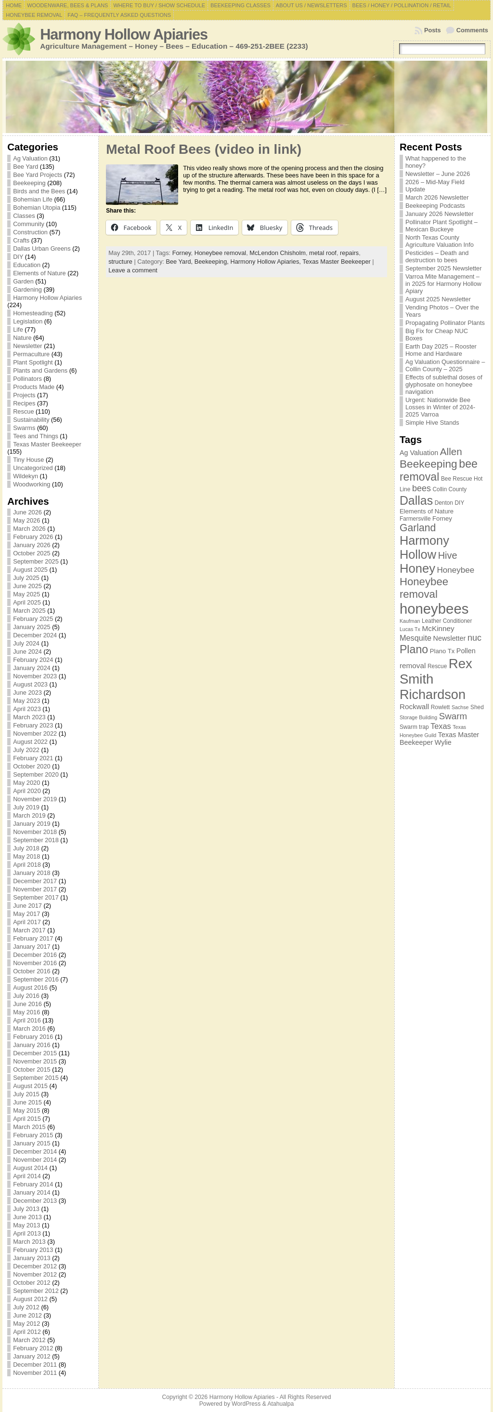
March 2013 (29, 1241)
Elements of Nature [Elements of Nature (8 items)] (427, 511)
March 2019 (29, 815)
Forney (181, 252)
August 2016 (30, 987)
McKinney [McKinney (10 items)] (438, 628)
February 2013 (33, 1249)
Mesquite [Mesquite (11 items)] (415, 637)
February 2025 (33, 618)
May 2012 (26, 1323)
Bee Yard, (180, 261)
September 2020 (36, 774)
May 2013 (26, 1225)
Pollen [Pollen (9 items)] (466, 651)
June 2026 (27, 512)
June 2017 (27, 905)
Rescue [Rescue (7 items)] (437, 666)
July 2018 (26, 848)
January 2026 (32, 545)
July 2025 (26, 577)
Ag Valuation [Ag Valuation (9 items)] (419, 453)
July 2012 (26, 1307)
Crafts (21, 240)
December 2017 (35, 881)
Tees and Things (35, 436)
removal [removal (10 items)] (413, 665)
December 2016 (35, 954)
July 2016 (26, 995)
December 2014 (35, 1151)
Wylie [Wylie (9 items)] (443, 742)
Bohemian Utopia (36, 207)
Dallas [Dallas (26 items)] (416, 500)
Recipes (24, 403)
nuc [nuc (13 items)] (474, 638)
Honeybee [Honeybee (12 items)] (456, 570)
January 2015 (32, 1143)
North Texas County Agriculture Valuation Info (439, 241)
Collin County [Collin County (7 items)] (450, 489)
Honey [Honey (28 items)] (417, 568)
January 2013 (32, 1258)
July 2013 (26, 1208)
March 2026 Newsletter (437, 197)
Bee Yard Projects (37, 174)
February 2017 (33, 938)
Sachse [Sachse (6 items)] (460, 707)
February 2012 (33, 1348)
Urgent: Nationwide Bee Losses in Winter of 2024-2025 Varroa (440, 407)
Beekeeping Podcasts (435, 205)
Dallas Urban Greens (42, 248)
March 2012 (29, 1340)
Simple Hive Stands (432, 422)
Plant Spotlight (33, 362)
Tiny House (28, 459)
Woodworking (31, 484)
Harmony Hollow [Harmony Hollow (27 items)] (424, 547)
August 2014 (30, 1167)
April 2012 (27, 1331)
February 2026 (33, 536)
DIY (18, 256)
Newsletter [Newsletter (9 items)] (449, 638)
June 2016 (27, 1004)
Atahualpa (280, 1403)
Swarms (24, 427)
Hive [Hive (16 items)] (447, 555)
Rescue (23, 411)
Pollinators (27, 378)
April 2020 (27, 790)
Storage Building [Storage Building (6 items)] (418, 717)
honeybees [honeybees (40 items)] (434, 609)
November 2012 (35, 1274)
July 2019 (26, 807)
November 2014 (35, 1159)
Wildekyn (25, 476)
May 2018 (26, 856)
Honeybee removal (220, 252)
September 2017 (36, 897)
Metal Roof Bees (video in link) (203, 149)
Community (28, 224)
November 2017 (35, 889)
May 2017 (26, 913)
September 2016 (36, 979)
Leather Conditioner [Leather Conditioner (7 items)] (447, 621)
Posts (432, 30)
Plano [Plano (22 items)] (414, 649)
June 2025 (27, 586)
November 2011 (35, 1372)
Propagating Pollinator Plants (445, 322)
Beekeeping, (213, 261)
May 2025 (26, 594)
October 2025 (32, 553)
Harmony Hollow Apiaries (124, 34)
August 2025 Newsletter (438, 299)
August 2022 (30, 741)
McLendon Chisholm (277, 252)
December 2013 (35, 1200)
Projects (24, 395)
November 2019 (35, 799)
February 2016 (33, 1036)
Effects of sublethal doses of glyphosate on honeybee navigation (443, 384)
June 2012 (27, 1315)
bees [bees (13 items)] (421, 488)
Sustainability (31, 419)
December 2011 (35, 1364)
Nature (22, 337)
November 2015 (35, 1061)
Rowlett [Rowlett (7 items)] (440, 707)
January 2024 (32, 668)
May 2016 (26, 1012)
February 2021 (33, 758)
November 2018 (35, 831)
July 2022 (26, 749)
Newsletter (27, 346)
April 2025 (27, 602)
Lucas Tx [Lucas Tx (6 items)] (410, 629)
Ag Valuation (30, 158)
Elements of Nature (39, 273)
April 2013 (27, 1233)
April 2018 (27, 864)
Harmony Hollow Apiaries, (266, 261)
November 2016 (35, 963)
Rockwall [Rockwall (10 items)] (414, 706)
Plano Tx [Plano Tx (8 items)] (442, 651)
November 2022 (35, 733)
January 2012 (32, 1356)
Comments (472, 30)
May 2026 (26, 520)
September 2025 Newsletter (443, 268)
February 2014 (33, 1184)
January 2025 (32, 627)
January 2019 (32, 823)
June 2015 (27, 1102)
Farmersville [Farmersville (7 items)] (415, 518)
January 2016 (32, 1045)
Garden (23, 281)
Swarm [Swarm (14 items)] (453, 716)
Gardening (27, 289)
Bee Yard (25, 166)
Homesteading (33, 313)
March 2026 (29, 528)
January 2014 (32, 1192)
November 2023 (35, 676)
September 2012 (36, 1290)
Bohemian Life (32, 199)
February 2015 (33, 1135)
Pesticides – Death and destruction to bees (437, 256)
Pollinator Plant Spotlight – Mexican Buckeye (441, 225)
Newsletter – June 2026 (437, 173)
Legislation (27, 321)
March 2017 (29, 930)
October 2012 (32, 1282)
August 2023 (30, 684)
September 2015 (36, 1077)
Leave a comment (132, 270)
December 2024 (35, 635)
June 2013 (27, 1217)
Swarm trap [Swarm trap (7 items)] (414, 727)
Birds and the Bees (39, 191)
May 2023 (26, 700)
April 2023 (27, 709)
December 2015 (35, 1053)
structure (120, 261)
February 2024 (33, 659)
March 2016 (29, 1028)
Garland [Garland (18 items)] (418, 527)
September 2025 (36, 561)
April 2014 (27, 1176)
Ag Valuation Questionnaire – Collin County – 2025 (445, 365)
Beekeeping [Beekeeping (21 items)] (428, 463)
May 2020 (26, 782)
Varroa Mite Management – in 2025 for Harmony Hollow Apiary (443, 284)
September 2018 (36, 840)
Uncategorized (33, 467)
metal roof (323, 252)
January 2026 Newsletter (439, 213)
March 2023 (29, 717)
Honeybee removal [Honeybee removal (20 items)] (424, 588)
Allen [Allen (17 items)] (451, 451)
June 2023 (27, 692)
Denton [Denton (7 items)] (444, 502)
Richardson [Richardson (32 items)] (433, 694)
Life (18, 329)
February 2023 (33, 725)
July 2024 (26, 643)
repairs (349, 252)
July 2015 (26, 1094)
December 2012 (35, 1266)
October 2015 (32, 1069)
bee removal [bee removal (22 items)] (439, 470)
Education (26, 265)
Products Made (33, 386)
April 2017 (27, 922)
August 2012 (30, 1299)
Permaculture (31, 354)
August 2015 (30, 1085)
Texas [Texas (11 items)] (440, 726)
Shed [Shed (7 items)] (477, 707)
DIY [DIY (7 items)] (460, 502)
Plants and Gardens (40, 370)
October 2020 (32, 766)
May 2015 (26, 1110)
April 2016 (27, 1020)
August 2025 (30, 569)
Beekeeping (29, 183)
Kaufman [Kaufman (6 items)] (410, 621)
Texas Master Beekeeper (47, 444)
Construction (30, 232)
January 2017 (32, 946)
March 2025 (29, 610)
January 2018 (32, 872)
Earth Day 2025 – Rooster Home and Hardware (441, 350)
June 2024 (27, 651)
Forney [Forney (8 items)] (442, 518)
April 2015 (27, 1118)
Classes (24, 215)
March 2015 (29, 1126)
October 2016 (32, 971)
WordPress (246, 1403)
